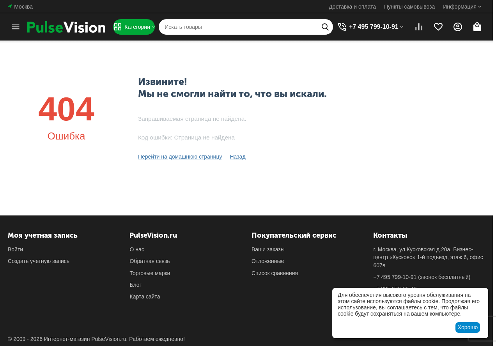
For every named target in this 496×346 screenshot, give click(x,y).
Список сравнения (275, 273)
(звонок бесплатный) (421, 277)
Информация (460, 7)
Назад (237, 157)
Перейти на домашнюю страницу (180, 157)
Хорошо (468, 327)
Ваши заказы (268, 249)
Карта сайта (144, 296)
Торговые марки (149, 273)
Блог (135, 285)
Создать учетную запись (38, 261)
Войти (15, 249)
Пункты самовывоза (409, 7)
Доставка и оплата (352, 7)
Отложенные (268, 261)
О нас (136, 249)
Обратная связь (149, 261)
